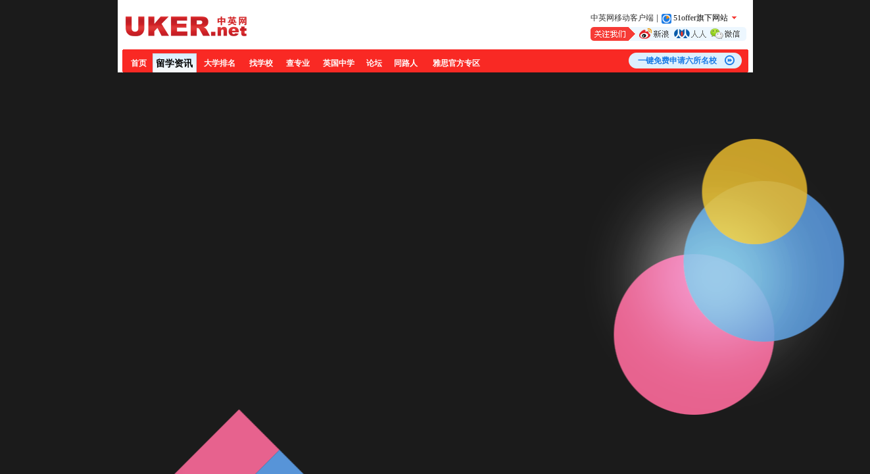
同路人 (406, 63)
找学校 (261, 63)
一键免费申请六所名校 (677, 60)
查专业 (298, 63)
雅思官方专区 (456, 63)
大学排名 (219, 63)
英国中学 (338, 63)
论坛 (374, 63)
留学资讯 (174, 63)
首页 (139, 63)
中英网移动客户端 (622, 17)
